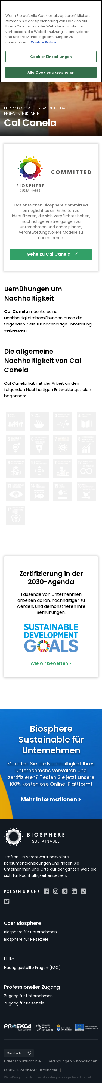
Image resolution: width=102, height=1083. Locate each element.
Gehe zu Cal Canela (52, 254)
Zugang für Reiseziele (24, 1003)
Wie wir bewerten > (51, 663)
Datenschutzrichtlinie (22, 1061)
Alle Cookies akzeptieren (51, 72)
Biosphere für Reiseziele (26, 939)
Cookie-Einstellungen (51, 56)
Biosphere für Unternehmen (30, 932)
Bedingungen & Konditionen (72, 1061)
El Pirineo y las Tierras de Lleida (34, 108)
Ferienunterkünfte (21, 113)
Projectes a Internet (77, 1077)
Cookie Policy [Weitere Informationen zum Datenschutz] (43, 42)
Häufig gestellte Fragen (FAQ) (32, 967)
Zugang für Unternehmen (28, 996)
